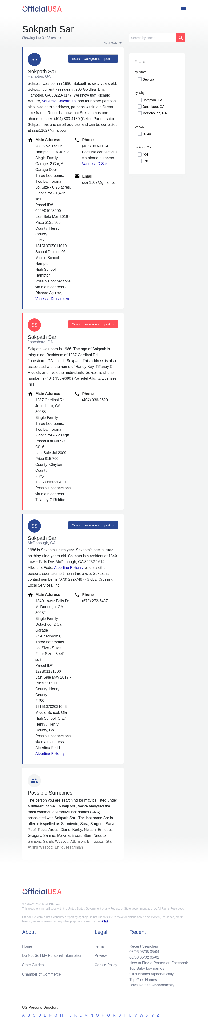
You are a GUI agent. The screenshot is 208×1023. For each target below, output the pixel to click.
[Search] (152, 37)
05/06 (133, 951)
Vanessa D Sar (94, 164)
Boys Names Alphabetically (151, 985)
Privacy (101, 955)
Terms (100, 946)
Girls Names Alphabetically (151, 974)
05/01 (154, 957)
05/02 (143, 957)
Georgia (148, 79)
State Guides (33, 964)
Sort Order (111, 43)
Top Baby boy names (146, 968)
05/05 (143, 951)
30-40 (147, 134)
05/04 (154, 951)
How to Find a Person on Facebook (158, 963)
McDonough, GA (155, 113)
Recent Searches (143, 946)
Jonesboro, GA (153, 106)
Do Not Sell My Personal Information (52, 955)
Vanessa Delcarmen (59, 101)
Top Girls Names (142, 979)
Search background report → (93, 59)
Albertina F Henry (68, 568)
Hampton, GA (153, 100)
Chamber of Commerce (41, 974)
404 (145, 154)
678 (145, 161)
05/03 (133, 957)
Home (27, 946)
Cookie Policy (106, 964)
